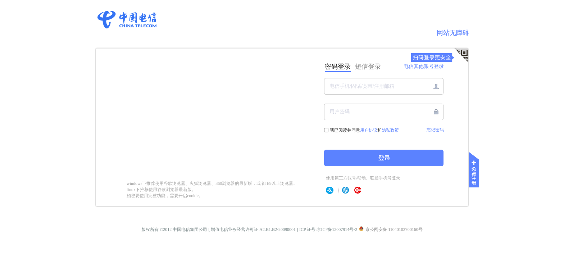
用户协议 (368, 130)
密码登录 (338, 66)
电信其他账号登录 (424, 66)
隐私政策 (390, 130)
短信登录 (368, 66)
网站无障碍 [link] (453, 32)
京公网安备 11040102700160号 (391, 229)
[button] (436, 112)
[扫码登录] (461, 55)
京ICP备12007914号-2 (337, 229)
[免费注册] (475, 171)
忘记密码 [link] (435, 129)
